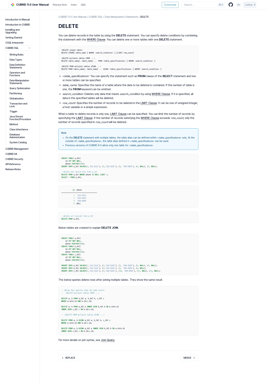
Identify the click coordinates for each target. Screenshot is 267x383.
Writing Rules (22, 50)
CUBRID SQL (26, 43)
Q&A (83, 4)
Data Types (21, 55)
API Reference (18, 151)
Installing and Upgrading (24, 28)
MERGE (189, 357)
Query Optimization (25, 81)
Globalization (22, 91)
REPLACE (68, 357)
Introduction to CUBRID (23, 22)
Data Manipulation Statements (25, 74)
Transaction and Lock (26, 96)
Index (74, 4)
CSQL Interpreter (20, 38)
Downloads (170, 4)
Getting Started (19, 33)
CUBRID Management (22, 136)
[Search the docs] (203, 5)
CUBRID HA (17, 141)
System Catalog (23, 129)
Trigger (19, 101)
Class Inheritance (24, 119)
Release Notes (18, 156)
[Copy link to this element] (82, 26)
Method (19, 114)
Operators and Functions (28, 68)
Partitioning (21, 86)
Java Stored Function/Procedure (25, 108)
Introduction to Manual (23, 17)
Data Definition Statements (23, 61)
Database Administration (28, 124)
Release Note (60, 4)
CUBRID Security (20, 146)
